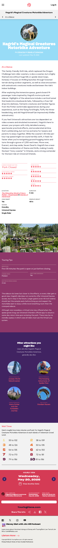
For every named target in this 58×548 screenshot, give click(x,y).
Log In (53, 5)
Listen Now (11, 536)
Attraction (21, 52)
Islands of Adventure (35, 52)
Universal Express (9, 210)
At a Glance (9, 17)
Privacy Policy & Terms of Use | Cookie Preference (17, 542)
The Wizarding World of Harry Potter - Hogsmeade (14, 194)
